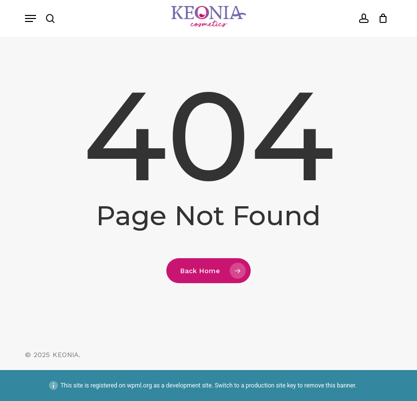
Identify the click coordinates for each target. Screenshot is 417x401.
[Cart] (381, 18)
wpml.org (139, 385)
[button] (30, 18)
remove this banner (329, 385)
